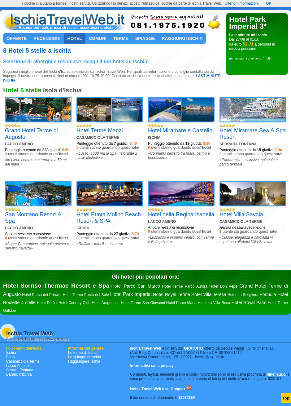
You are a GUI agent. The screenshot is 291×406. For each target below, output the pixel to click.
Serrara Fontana (19, 370)
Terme (120, 38)
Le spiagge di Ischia (84, 357)
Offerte (17, 38)
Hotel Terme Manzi (99, 130)
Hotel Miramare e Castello (180, 130)
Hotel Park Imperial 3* (248, 22)
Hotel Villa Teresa (208, 294)
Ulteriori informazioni (241, 3)
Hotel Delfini (47, 303)
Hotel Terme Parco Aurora (184, 286)
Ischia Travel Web (29, 333)
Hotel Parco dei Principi (41, 295)
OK (268, 3)
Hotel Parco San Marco (135, 286)
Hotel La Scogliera (243, 295)
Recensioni (46, 38)
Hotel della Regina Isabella (181, 214)
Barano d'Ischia (19, 374)
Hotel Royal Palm (249, 302)
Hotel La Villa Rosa (214, 303)
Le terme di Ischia (83, 353)
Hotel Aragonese (105, 303)
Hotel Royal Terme (171, 294)
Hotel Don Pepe (223, 286)
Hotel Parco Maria (181, 303)
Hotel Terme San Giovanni (143, 303)
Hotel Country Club (74, 303)
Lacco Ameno (17, 366)
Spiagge (145, 38)
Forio (10, 357)
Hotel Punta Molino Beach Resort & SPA (108, 217)
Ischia (11, 353)
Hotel (74, 38)
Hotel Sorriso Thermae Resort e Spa (56, 285)
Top (285, 398)
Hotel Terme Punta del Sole (86, 295)
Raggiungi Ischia (182, 38)
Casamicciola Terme (23, 361)
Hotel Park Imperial (131, 294)
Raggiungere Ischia (84, 361)
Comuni (97, 38)
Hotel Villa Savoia (241, 214)
